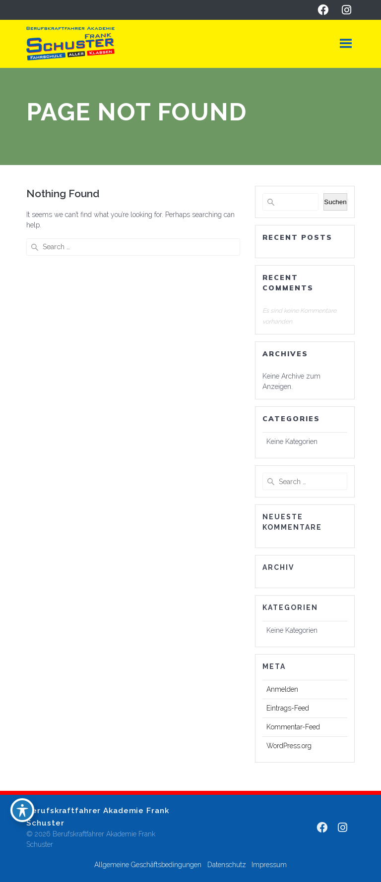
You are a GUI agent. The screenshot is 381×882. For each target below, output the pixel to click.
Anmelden (282, 689)
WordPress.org (289, 746)
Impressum (269, 865)
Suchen (335, 202)
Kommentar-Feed (293, 727)
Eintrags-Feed (287, 708)
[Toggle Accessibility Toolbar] (22, 810)
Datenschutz (226, 865)
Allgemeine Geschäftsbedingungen (147, 865)
